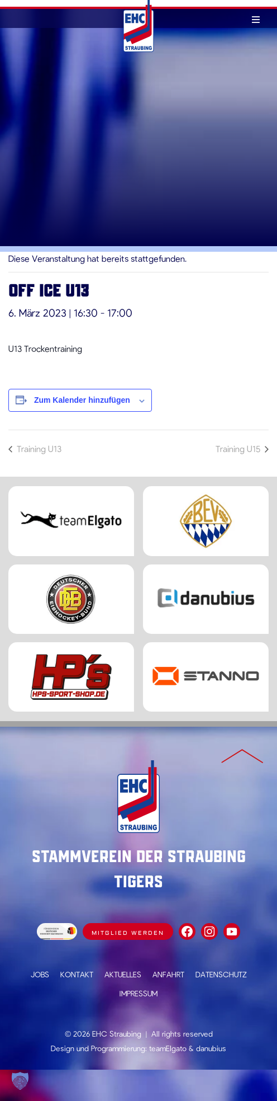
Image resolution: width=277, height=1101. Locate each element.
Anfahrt (168, 974)
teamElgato (168, 1048)
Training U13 (38, 448)
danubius (211, 1048)
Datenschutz (221, 974)
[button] (20, 1081)
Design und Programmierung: (99, 1048)
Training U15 (239, 448)
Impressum (138, 993)
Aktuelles (122, 974)
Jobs (40, 974)
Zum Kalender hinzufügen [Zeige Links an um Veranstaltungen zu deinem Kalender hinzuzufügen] (82, 400)
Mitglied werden (128, 933)
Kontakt (76, 974)
